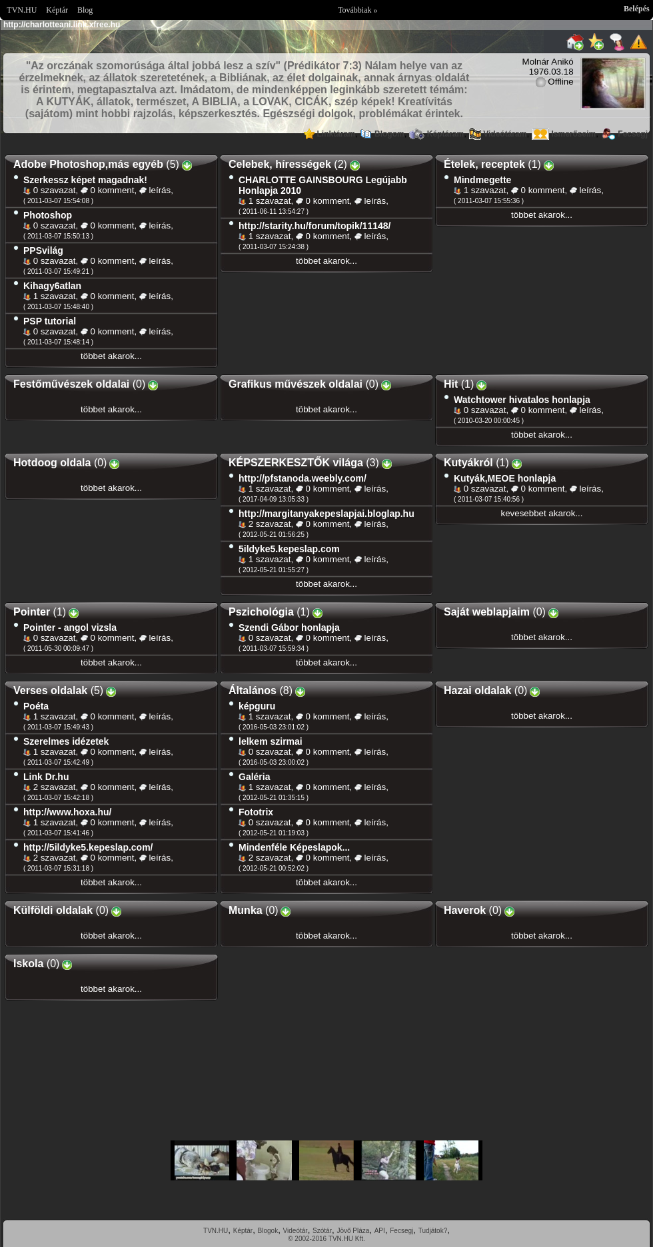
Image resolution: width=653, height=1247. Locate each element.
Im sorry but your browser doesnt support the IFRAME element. (326, 1160)
